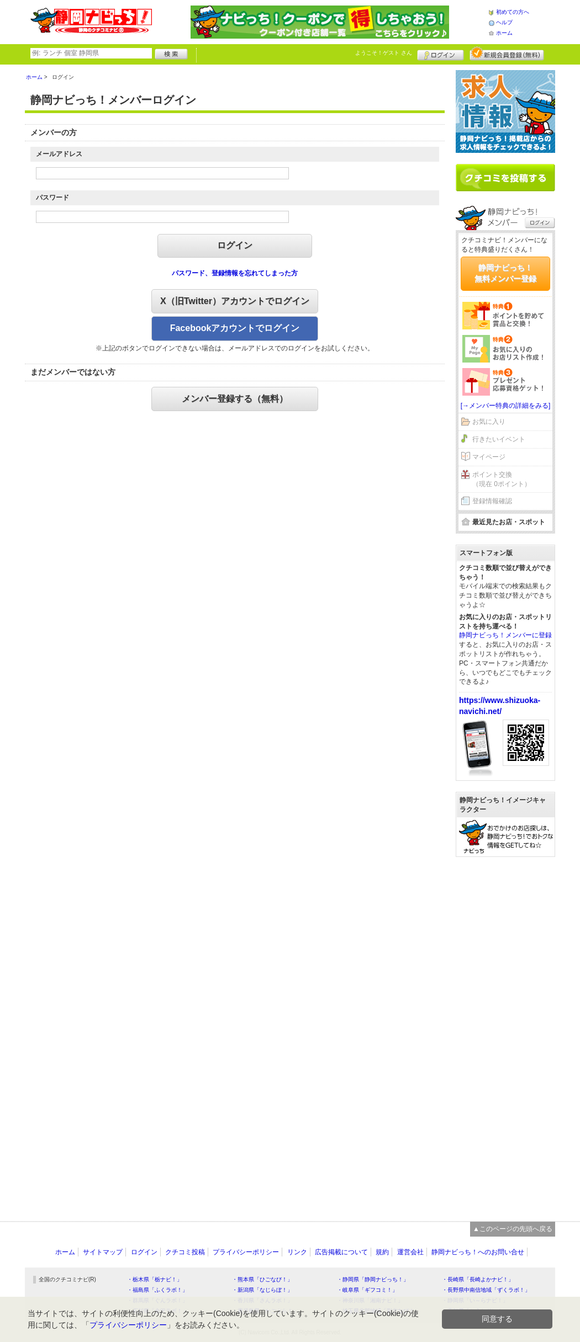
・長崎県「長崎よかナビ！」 (478, 1279)
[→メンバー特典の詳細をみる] (506, 405)
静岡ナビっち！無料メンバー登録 (505, 273)
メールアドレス (59, 154)
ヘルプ (504, 22)
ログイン (440, 53)
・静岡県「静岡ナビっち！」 (373, 1279)
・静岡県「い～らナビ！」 (475, 1300)
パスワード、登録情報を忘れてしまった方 (235, 273)
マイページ (488, 457)
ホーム (504, 33)
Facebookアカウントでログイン (235, 328)
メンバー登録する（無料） (235, 398)
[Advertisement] (505, 1033)
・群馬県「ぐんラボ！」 (157, 1300)
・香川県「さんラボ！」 (262, 1300)
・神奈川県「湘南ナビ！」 (370, 1300)
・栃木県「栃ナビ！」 (154, 1279)
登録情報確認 (492, 501)
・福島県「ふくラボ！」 (157, 1290)
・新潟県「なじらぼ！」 (262, 1290)
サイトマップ (103, 1252)
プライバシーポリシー (246, 1252)
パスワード (52, 197)
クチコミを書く (505, 177)
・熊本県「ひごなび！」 (262, 1279)
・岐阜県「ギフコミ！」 (367, 1290)
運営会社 (410, 1252)
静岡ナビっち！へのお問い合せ (477, 1252)
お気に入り (488, 421)
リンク (297, 1252)
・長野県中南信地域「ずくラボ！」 (486, 1290)
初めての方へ (512, 12)
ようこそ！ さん (383, 53)
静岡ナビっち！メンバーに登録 (505, 635)
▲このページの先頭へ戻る (512, 1229)
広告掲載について (341, 1252)
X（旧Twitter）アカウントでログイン (234, 301)
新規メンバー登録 (507, 53)
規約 (382, 1252)
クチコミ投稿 (185, 1252)
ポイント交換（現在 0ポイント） (501, 479)
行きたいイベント (498, 439)
